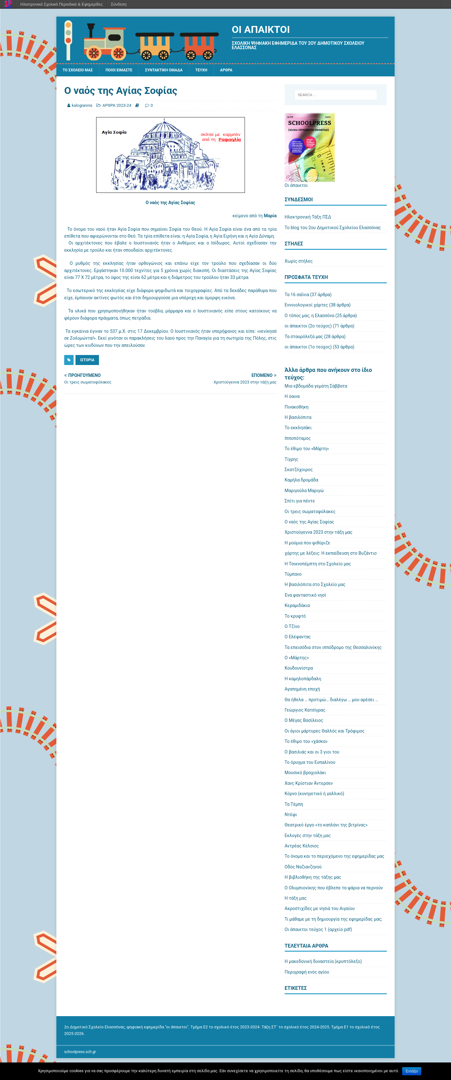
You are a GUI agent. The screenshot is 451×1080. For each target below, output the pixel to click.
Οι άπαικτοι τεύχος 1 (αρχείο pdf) (318, 930)
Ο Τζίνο (292, 627)
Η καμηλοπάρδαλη (303, 679)
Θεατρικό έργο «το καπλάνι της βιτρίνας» (326, 825)
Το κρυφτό (295, 617)
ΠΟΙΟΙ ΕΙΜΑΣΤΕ (126, 70)
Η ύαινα (292, 397)
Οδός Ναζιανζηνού (303, 867)
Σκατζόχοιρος (299, 470)
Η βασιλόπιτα (298, 418)
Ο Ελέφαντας (298, 637)
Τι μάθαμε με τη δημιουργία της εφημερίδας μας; (333, 920)
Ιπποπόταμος (298, 439)
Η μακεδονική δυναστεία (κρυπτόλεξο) (323, 962)
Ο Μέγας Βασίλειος (304, 721)
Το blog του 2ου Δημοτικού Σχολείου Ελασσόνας (333, 228)
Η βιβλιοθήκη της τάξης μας (313, 878)
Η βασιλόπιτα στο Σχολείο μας (315, 585)
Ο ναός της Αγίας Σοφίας (309, 522)
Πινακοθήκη (296, 407)
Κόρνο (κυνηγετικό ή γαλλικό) (314, 794)
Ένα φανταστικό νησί (305, 596)
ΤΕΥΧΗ (218, 70)
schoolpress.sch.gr (80, 1053)
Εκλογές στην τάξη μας (308, 836)
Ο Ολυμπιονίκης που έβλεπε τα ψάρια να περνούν (334, 888)
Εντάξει (412, 1071)
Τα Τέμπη (294, 805)
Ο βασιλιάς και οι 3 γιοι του (312, 752)
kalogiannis (82, 106)
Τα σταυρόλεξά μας (304, 337)
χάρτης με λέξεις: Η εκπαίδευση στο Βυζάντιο (331, 554)
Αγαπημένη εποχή (302, 689)
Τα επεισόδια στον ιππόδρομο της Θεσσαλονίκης (333, 648)
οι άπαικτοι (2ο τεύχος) (308, 326)
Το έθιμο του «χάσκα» (306, 742)
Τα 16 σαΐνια (297, 295)
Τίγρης (291, 460)
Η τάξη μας (296, 899)
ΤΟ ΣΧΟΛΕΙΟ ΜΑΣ (80, 70)
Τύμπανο (293, 575)
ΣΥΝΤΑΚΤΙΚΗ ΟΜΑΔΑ (176, 70)
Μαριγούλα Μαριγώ (304, 491)
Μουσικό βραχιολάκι (305, 773)
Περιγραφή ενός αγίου (307, 972)
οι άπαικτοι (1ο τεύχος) (308, 347)
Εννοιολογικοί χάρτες (306, 305)
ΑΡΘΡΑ (244, 70)
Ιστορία (87, 361)
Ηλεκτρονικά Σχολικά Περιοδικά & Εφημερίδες (61, 4)
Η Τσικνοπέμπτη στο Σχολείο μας (318, 564)
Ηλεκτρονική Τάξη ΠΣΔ (308, 217)
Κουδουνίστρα (299, 669)
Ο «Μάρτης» (297, 658)
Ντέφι (291, 815)
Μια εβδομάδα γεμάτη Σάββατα (316, 386)
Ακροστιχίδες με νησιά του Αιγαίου (320, 909)
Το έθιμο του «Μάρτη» (307, 449)
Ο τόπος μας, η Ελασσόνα (309, 316)
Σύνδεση (119, 4)
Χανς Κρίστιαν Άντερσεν (309, 784)
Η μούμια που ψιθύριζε (307, 543)
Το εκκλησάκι (298, 428)
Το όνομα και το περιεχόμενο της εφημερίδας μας (334, 857)
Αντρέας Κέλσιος (302, 846)
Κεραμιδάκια (297, 606)
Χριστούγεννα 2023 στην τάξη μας (319, 533)
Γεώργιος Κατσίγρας (305, 710)
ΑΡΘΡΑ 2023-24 (116, 106)
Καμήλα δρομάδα (301, 481)
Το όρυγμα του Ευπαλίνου (310, 763)
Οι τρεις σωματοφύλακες (310, 512)
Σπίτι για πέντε (300, 501)
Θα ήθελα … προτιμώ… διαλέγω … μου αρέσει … (331, 700)
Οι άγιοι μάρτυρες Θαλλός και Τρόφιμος (325, 731)
